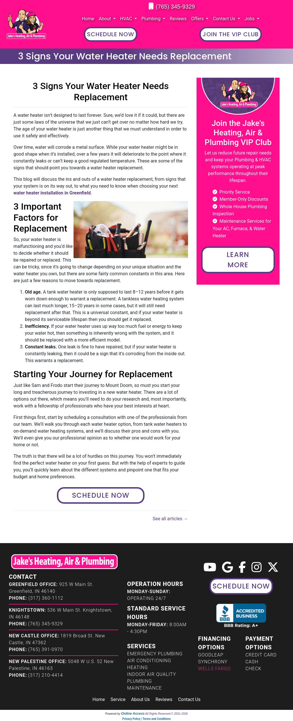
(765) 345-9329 (175, 6)
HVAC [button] (126, 18)
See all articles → (170, 518)
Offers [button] (198, 18)
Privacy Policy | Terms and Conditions (146, 718)
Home (88, 18)
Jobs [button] (250, 18)
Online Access (132, 714)
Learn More (238, 260)
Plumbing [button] (151, 18)
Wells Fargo (214, 668)
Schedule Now (100, 495)
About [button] (105, 18)
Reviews (178, 18)
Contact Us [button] (225, 18)
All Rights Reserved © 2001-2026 (166, 713)
